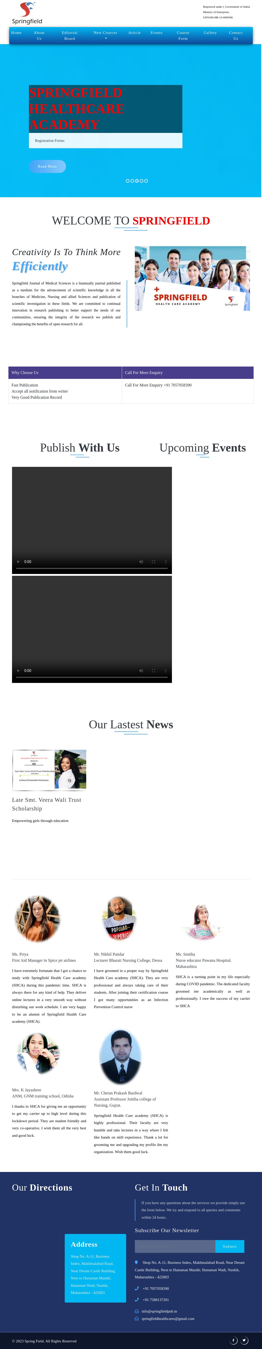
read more (48, 167)
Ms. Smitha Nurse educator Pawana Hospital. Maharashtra (203, 960)
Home (16, 33)
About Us (39, 36)
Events (157, 33)
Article (134, 33)
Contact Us (236, 36)
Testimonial (131, 863)
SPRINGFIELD (171, 220)
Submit (230, 1246)
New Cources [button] (105, 33)
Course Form (183, 36)
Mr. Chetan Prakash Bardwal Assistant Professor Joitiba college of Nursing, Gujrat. (124, 1099)
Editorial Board (70, 36)
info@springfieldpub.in (160, 1311)
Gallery (210, 33)
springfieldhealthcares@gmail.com (168, 1319)
